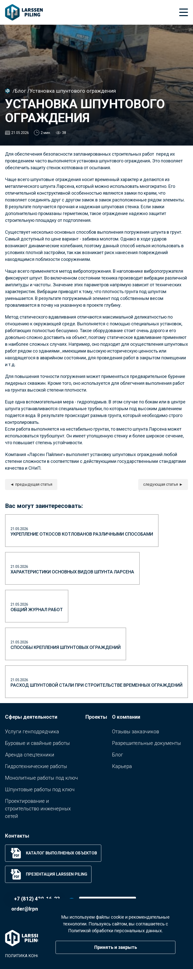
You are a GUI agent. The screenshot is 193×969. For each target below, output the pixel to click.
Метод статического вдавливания (40, 317)
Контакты (17, 836)
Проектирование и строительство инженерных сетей (38, 808)
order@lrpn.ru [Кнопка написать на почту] (27, 909)
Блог (20, 91)
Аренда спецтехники (29, 755)
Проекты (96, 717)
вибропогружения (92, 271)
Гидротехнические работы (36, 766)
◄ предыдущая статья (31, 484)
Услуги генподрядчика (32, 732)
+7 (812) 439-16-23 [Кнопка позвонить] (37, 899)
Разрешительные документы (146, 743)
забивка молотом (100, 238)
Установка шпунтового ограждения (72, 91)
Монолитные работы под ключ (41, 778)
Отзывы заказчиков (135, 732)
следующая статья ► (163, 484)
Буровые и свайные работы (37, 743)
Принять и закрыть (115, 947)
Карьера (122, 766)
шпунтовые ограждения (55, 179)
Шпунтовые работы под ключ (40, 789)
